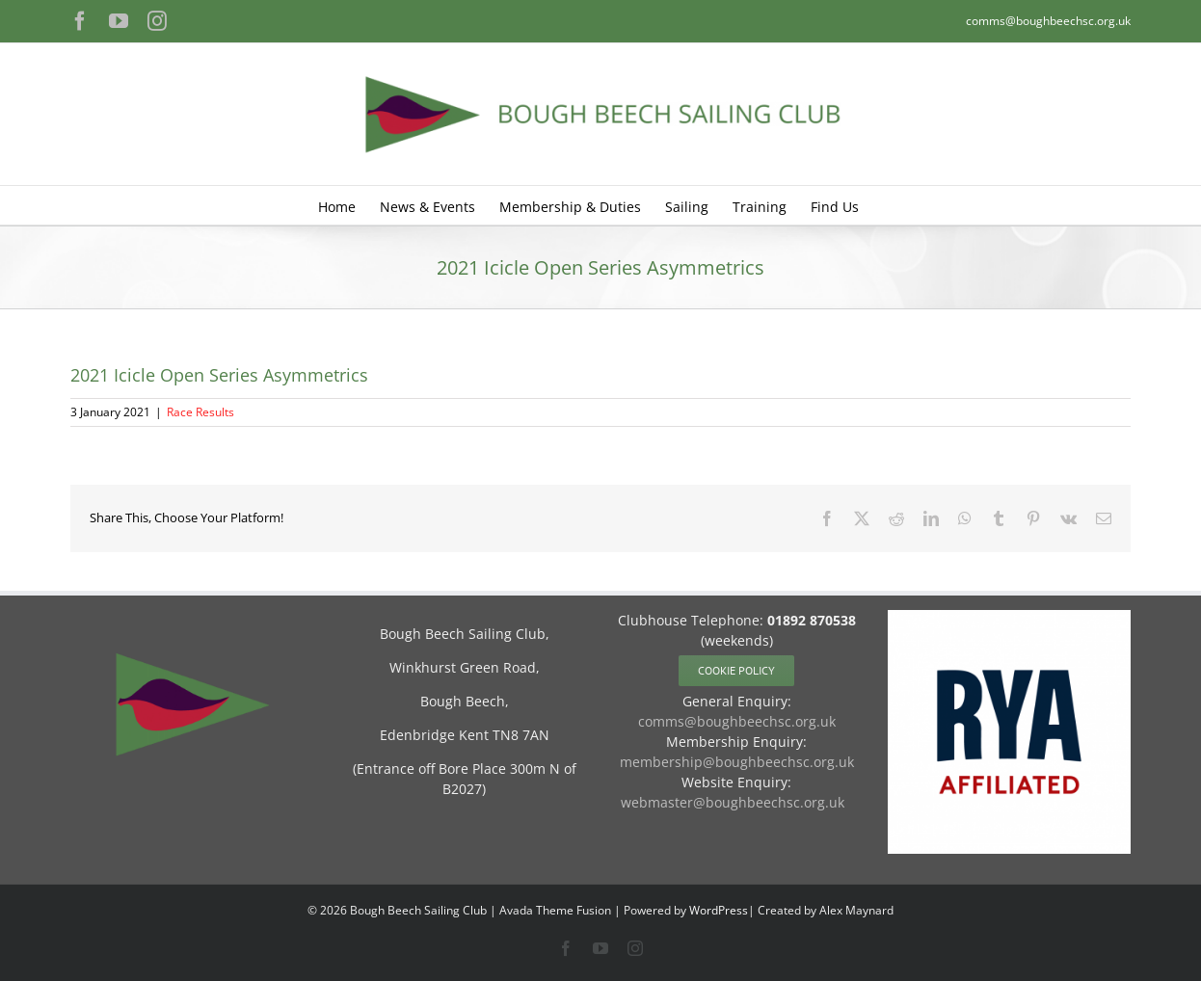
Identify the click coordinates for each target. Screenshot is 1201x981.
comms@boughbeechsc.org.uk (1048, 21)
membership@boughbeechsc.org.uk (737, 762)
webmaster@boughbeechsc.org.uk (732, 802)
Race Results (200, 412)
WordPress (718, 910)
